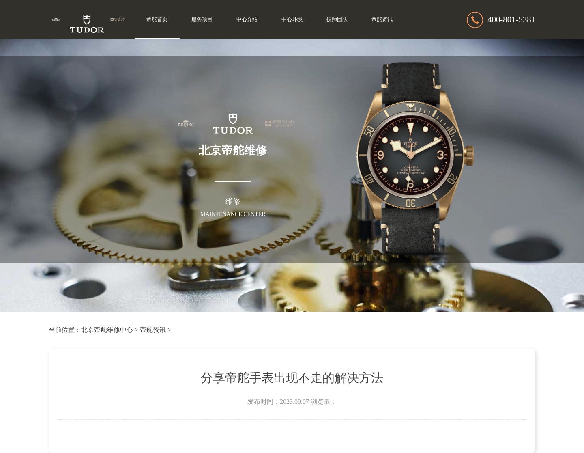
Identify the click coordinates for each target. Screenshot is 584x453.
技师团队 (337, 19)
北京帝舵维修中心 (107, 329)
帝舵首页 (156, 19)
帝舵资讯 (382, 19)
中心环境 (292, 19)
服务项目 (202, 19)
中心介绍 (247, 19)
